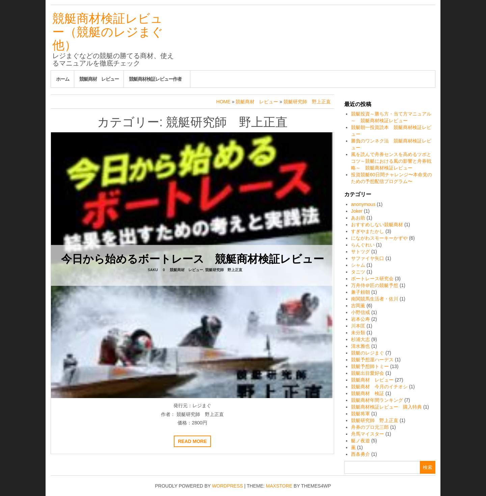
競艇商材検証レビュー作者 (155, 79)
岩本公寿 (360, 319)
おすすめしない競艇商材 (377, 224)
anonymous (363, 204)
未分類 (358, 332)
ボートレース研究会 (372, 278)
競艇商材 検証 (367, 393)
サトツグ (360, 251)
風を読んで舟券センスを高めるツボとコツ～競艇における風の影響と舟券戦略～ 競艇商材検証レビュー (391, 161)
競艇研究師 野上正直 (223, 269)
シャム (358, 265)
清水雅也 (360, 346)
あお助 (358, 217)
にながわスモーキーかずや (379, 238)
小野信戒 (360, 312)
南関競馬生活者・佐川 (374, 299)
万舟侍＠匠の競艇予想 (374, 285)
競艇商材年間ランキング (377, 400)
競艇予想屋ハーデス (372, 359)
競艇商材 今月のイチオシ (379, 386)
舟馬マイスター (367, 434)
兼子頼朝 (360, 292)
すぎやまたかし (367, 231)
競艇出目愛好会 (367, 373)
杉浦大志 (360, 339)
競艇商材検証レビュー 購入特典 (386, 407)
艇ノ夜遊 (360, 440)
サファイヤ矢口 (367, 258)
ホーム (62, 79)
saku (153, 269)
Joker (356, 211)
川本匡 (358, 326)
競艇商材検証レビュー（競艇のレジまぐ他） (107, 31)
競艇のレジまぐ (367, 353)
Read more (192, 441)
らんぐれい (363, 244)
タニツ (358, 272)
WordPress (227, 486)
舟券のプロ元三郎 (370, 427)
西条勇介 (360, 454)
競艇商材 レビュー (99, 79)
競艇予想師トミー (370, 366)
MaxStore (279, 486)
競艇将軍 (360, 413)
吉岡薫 (358, 305)
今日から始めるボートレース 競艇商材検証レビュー (192, 259)
